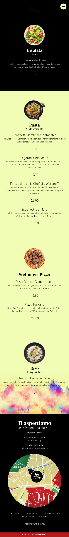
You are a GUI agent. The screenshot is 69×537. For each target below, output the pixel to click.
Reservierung (28, 516)
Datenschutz (31, 513)
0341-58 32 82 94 (35, 445)
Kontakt (43, 516)
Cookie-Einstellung (51, 513)
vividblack (42, 534)
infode (36, 448)
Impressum (14, 513)
